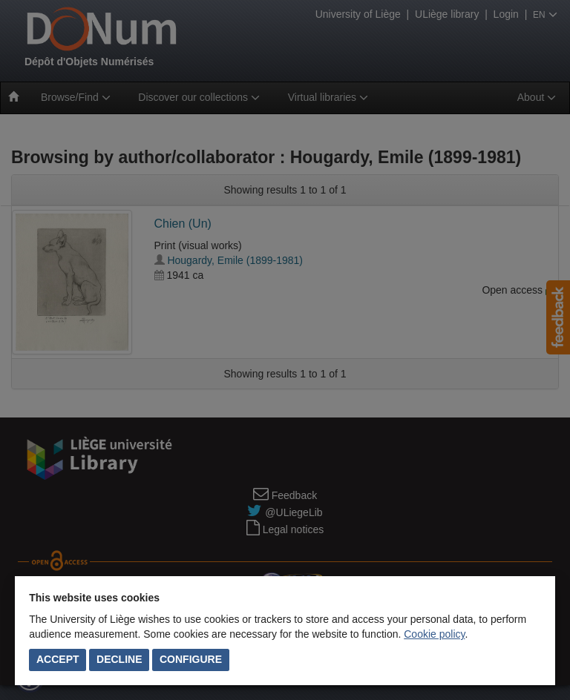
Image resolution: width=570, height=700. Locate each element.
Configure (191, 659)
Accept (57, 659)
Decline (119, 659)
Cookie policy (434, 634)
